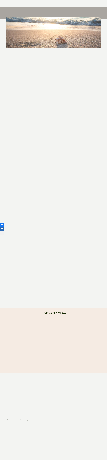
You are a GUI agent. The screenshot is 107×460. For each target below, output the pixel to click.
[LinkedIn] (2, 229)
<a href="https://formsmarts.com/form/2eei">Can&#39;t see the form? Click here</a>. (55, 363)
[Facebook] (2, 225)
